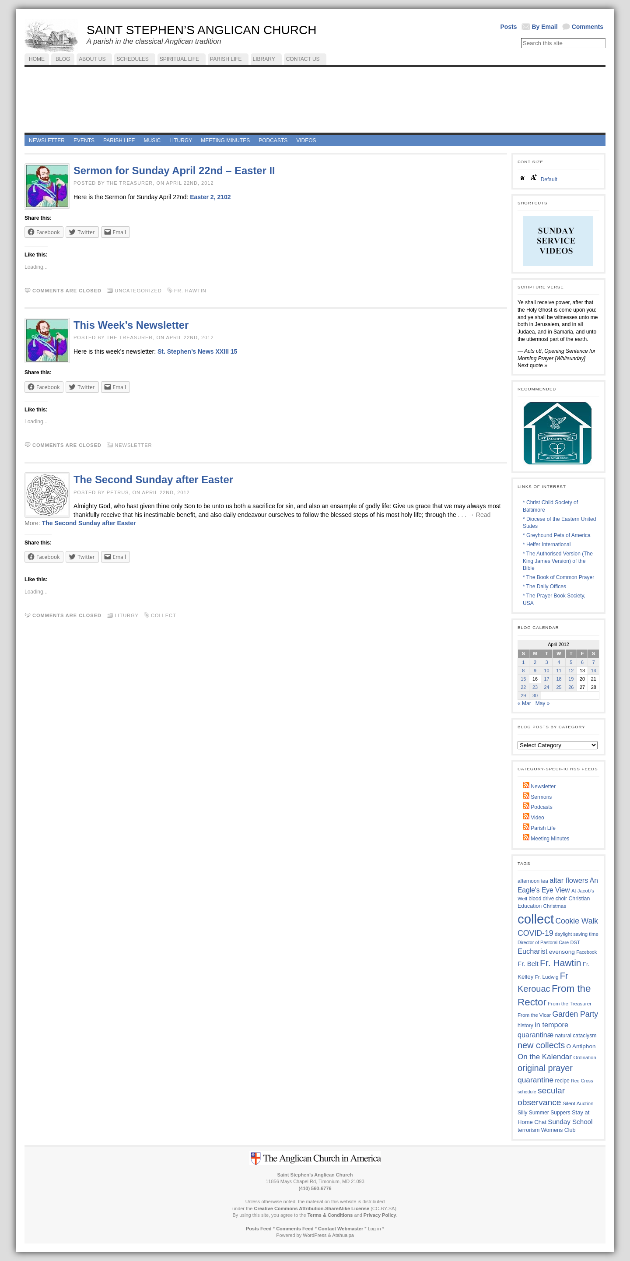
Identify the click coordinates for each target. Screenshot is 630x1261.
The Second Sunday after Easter (153, 479)
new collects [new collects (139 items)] (541, 1045)
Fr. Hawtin (190, 290)
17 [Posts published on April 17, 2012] (547, 678)
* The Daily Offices (544, 586)
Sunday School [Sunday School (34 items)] (570, 1121)
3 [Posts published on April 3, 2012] (547, 662)
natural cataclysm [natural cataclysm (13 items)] (576, 1036)
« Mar (524, 703)
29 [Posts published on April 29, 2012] (523, 695)
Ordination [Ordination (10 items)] (584, 1057)
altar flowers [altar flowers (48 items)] (569, 880)
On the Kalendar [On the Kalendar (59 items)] (545, 1057)
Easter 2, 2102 (210, 196)
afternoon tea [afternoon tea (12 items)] (533, 881)
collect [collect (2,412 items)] (536, 919)
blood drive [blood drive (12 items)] (541, 899)
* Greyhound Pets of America (557, 535)
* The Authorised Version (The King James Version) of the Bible (558, 561)
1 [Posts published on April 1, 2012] (523, 662)
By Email (545, 26)
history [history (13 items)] (525, 1025)
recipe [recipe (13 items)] (562, 1081)
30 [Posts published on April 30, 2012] (535, 695)
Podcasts (538, 807)
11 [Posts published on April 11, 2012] (558, 670)
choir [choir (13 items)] (561, 899)
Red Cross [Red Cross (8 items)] (582, 1080)
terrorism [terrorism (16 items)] (528, 1130)
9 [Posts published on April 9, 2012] (535, 670)
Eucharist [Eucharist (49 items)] (532, 951)
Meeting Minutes (546, 839)
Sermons (537, 797)
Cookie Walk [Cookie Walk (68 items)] (576, 921)
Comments (587, 26)
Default (549, 179)
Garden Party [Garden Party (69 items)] (575, 1014)
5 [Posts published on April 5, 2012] (571, 662)
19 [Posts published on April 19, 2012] (571, 678)
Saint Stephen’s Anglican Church (201, 30)
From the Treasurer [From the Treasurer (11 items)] (570, 1003)
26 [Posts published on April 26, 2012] (571, 687)
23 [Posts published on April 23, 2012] (535, 687)
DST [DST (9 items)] (575, 942)
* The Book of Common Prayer (558, 577)
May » (543, 703)
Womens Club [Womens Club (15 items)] (558, 1130)
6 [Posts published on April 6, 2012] (582, 662)
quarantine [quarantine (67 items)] (535, 1079)
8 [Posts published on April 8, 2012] (523, 670)
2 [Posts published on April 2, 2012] (535, 662)
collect (163, 615)
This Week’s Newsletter (131, 325)
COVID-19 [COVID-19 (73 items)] (535, 933)
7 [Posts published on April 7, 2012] (593, 662)
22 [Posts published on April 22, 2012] (523, 687)
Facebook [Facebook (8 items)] (586, 952)
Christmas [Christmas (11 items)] (554, 906)
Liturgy (126, 615)
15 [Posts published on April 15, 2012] (523, 678)
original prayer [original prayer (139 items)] (545, 1068)
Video (533, 818)
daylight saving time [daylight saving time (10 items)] (576, 934)
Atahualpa (343, 1235)
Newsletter (133, 445)
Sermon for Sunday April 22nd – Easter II (174, 170)
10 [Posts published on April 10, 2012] (547, 670)
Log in (374, 1228)
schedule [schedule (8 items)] (527, 1091)
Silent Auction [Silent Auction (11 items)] (578, 1103)
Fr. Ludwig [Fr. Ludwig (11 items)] (547, 977)
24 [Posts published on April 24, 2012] (547, 687)
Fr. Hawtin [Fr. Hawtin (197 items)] (560, 963)
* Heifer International (546, 544)
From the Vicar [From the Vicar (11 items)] (534, 1015)
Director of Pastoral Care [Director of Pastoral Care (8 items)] (543, 942)
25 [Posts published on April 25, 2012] (558, 687)
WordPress (314, 1235)
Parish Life (539, 828)
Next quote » (532, 365)
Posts (508, 26)
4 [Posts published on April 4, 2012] (558, 662)
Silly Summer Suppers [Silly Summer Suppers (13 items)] (544, 1113)
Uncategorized (138, 290)
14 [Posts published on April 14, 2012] (593, 670)
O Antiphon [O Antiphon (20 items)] (581, 1046)
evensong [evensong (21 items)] (562, 951)
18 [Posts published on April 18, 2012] (558, 678)
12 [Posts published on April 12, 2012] (571, 670)
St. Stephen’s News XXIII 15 (197, 351)
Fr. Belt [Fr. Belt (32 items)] (528, 963)
